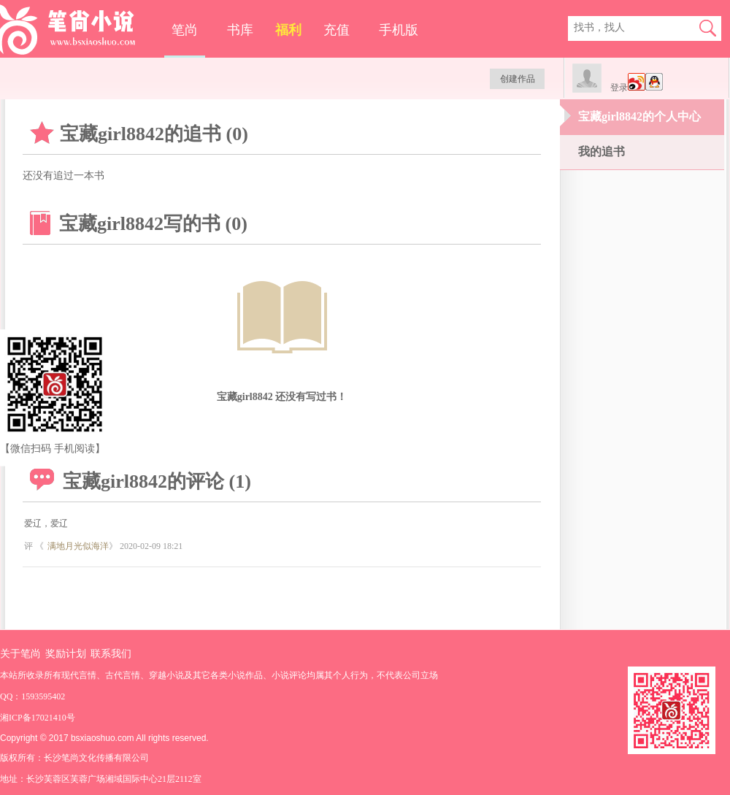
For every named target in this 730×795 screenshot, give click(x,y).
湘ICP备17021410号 (37, 718)
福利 (288, 30)
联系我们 (111, 653)
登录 (619, 87)
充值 (336, 30)
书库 (240, 30)
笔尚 (185, 30)
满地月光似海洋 (78, 546)
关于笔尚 (20, 653)
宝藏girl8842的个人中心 (639, 116)
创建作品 (517, 79)
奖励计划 (65, 653)
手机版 (398, 30)
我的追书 (601, 151)
